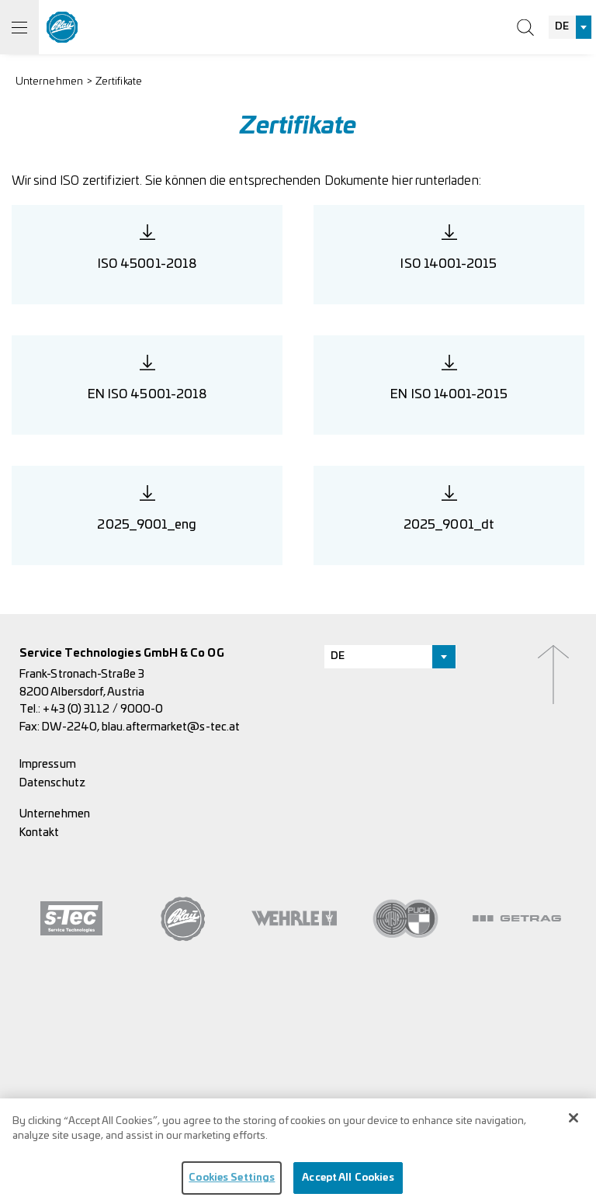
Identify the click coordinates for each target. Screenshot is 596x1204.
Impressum (47, 764)
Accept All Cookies (347, 1183)
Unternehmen (49, 82)
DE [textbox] (562, 27)
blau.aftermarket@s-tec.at (171, 727)
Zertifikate (118, 82)
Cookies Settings (232, 1183)
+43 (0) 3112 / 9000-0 (103, 709)
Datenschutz (52, 783)
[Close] (573, 1122)
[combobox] (570, 27)
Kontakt (39, 832)
